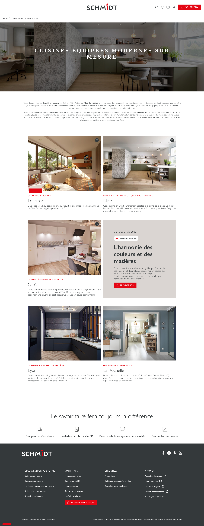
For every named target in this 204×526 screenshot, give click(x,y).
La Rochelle (113, 370)
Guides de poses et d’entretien (118, 481)
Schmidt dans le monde (154, 491)
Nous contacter (71, 486)
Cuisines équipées (18, 18)
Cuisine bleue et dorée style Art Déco (46, 365)
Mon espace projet (73, 476)
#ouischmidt (168, 519)
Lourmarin (37, 200)
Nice (107, 200)
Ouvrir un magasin (152, 486)
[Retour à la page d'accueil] (102, 7)
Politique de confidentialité (153, 519)
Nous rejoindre (151, 481)
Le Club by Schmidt (73, 496)
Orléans (35, 284)
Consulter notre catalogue (116, 486)
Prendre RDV (191, 7)
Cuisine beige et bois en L (39, 196)
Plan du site (178, 519)
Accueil (5, 18)
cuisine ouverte (95, 108)
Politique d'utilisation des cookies (131, 519)
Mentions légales (98, 519)
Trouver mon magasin (74, 491)
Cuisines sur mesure (33, 476)
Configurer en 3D (72, 481)
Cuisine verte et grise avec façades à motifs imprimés (128, 196)
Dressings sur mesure (34, 481)
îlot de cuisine (91, 102)
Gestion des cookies (112, 519)
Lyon (32, 370)
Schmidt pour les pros (34, 496)
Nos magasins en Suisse (155, 496)
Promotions (110, 476)
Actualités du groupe (153, 476)
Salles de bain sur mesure (35, 491)
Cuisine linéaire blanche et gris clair (45, 280)
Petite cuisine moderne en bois (117, 365)
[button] (6, 524)
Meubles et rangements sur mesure (39, 486)
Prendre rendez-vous (83, 502)
